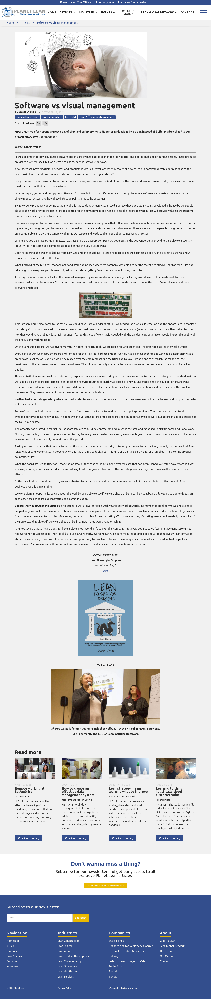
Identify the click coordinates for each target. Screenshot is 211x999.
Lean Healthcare (67, 971)
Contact (187, 12)
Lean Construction (69, 940)
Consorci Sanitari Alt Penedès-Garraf (131, 946)
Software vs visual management (57, 22)
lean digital (70, 117)
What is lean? (128, 12)
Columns (12, 961)
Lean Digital (65, 946)
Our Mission (167, 956)
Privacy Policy (65, 988)
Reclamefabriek (129, 988)
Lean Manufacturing (70, 961)
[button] (67, 12)
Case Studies (14, 956)
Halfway (114, 956)
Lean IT (83, 117)
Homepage (13, 940)
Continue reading (28, 838)
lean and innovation (52, 117)
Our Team (166, 951)
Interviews (13, 966)
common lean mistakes (27, 117)
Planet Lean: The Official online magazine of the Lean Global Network (105, 2)
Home (52, 12)
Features (12, 951)
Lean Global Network (172, 946)
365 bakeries (116, 940)
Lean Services (66, 976)
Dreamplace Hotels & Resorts (126, 951)
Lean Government (68, 966)
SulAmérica (115, 966)
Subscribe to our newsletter (105, 885)
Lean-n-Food (65, 951)
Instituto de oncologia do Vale (127, 961)
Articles (25, 22)
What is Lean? (168, 940)
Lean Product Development (74, 956)
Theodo (113, 971)
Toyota (113, 976)
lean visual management (102, 117)
